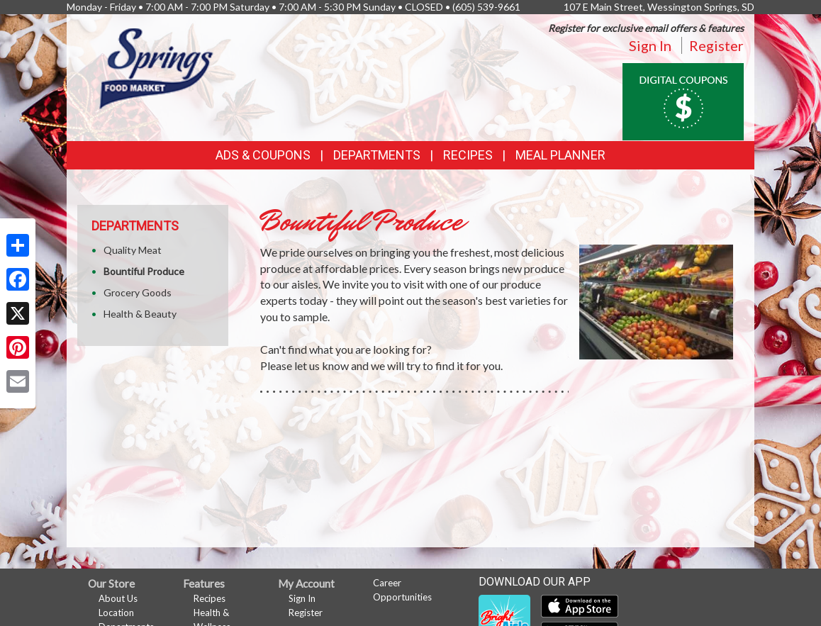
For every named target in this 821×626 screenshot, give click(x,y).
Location (116, 612)
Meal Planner (560, 154)
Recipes (468, 154)
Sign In (650, 45)
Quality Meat (133, 250)
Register (716, 45)
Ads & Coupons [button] (263, 154)
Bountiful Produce (144, 271)
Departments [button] (376, 154)
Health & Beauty (140, 314)
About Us (118, 598)
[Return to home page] (157, 68)
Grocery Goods (138, 292)
